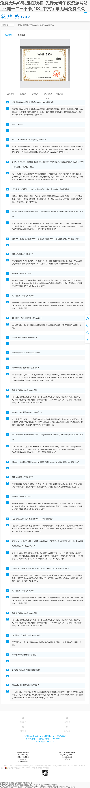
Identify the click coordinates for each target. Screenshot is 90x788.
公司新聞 (35, 94)
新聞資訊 (67, 759)
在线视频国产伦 (53, 787)
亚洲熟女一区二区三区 (25, 787)
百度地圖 (39, 768)
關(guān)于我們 (22, 752)
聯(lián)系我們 (23, 761)
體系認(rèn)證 (67, 757)
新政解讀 (23, 94)
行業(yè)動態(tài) (47, 94)
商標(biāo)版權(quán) (30, 25)
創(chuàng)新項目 (66, 755)
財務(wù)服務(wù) (23, 757)
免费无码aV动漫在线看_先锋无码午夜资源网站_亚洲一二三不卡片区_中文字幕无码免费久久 (29, 785)
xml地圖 (46, 768)
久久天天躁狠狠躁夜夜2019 (8, 787)
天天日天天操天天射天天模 (66, 787)
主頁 (19, 25)
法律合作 (23, 759)
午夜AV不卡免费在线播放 (40, 787)
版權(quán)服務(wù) (47, 25)
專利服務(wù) (23, 755)
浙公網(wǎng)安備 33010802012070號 (19, 768)
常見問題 (59, 94)
